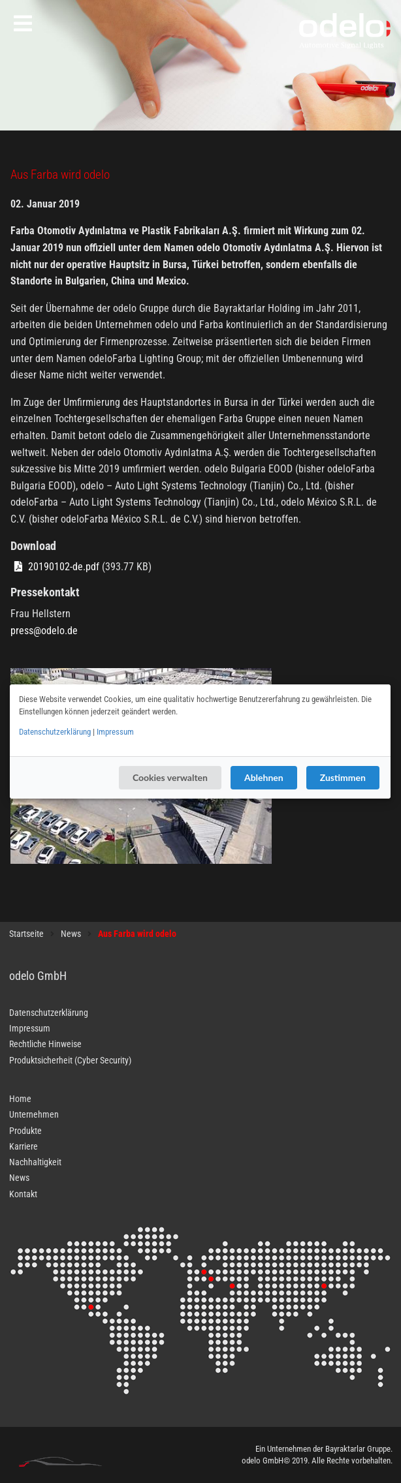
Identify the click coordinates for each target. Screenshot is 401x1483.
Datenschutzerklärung (55, 732)
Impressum (115, 732)
